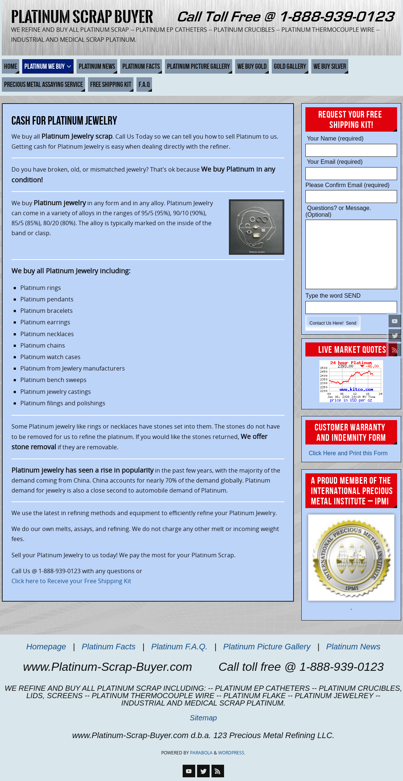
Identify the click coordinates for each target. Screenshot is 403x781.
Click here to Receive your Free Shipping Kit (71, 581)
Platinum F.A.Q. (179, 646)
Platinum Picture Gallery (267, 646)
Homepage (46, 646)
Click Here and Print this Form (346, 453)
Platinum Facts (109, 646)
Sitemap (203, 718)
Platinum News (353, 646)
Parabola (201, 753)
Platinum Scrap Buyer (82, 17)
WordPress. (231, 753)
